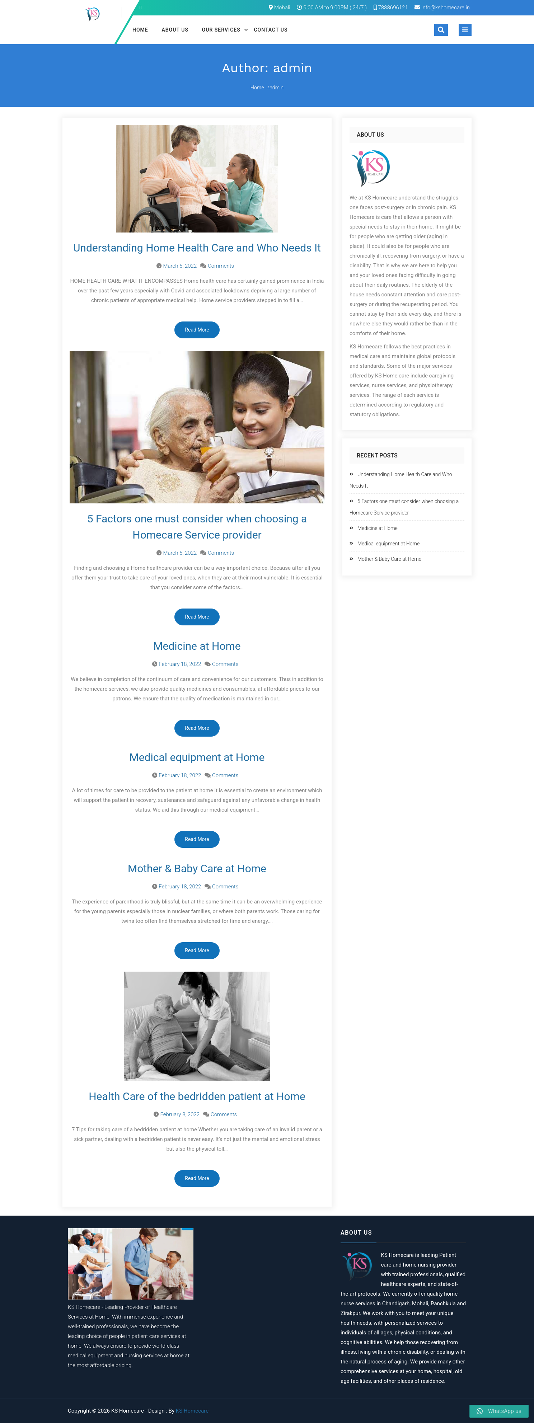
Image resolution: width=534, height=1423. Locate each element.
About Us (174, 30)
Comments (221, 266)
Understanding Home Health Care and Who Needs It (197, 247)
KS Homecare (192, 1411)
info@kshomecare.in (445, 7)
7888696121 (391, 7)
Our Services (221, 30)
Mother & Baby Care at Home (197, 868)
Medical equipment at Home (196, 757)
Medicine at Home (197, 646)
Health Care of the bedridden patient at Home (197, 1096)
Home (140, 30)
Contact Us (270, 30)
